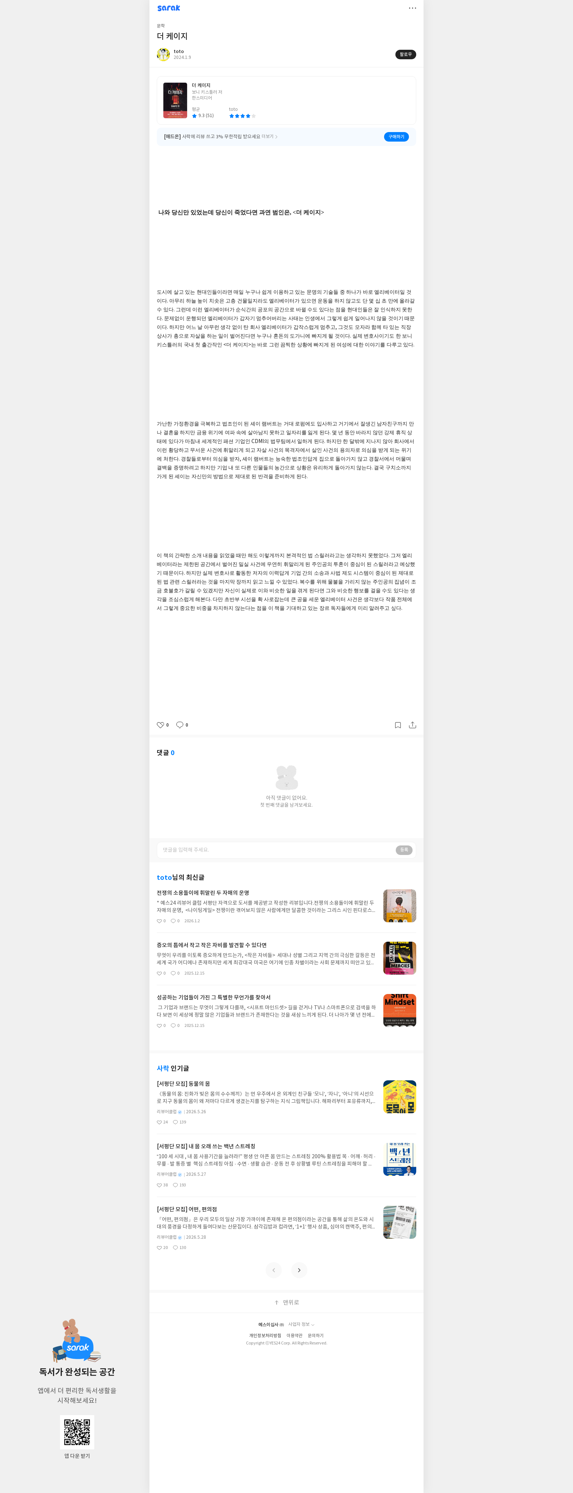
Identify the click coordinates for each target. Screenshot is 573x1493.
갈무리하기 (398, 725)
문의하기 (316, 1325)
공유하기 (412, 725)
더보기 (412, 8)
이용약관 (294, 1325)
